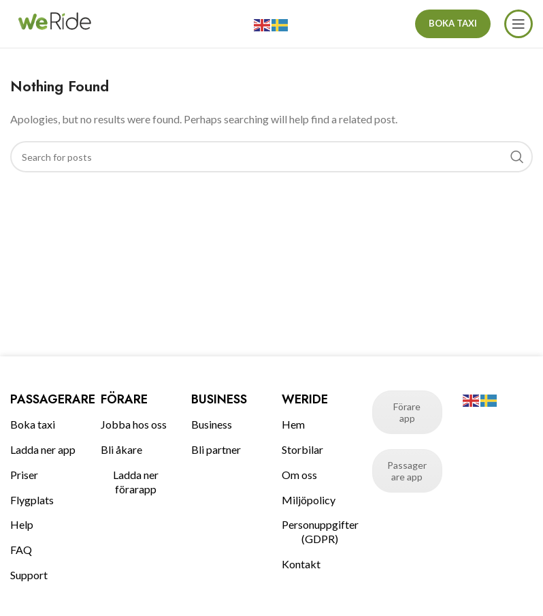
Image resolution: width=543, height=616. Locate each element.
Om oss (299, 474)
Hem (293, 424)
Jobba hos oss (134, 424)
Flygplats (32, 499)
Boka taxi (32, 424)
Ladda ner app (43, 449)
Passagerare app (407, 470)
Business (211, 424)
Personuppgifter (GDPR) (317, 531)
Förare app (407, 412)
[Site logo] (54, 22)
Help (21, 524)
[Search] (271, 156)
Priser (24, 474)
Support (29, 574)
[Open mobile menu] (518, 23)
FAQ (21, 549)
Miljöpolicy (308, 499)
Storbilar (302, 449)
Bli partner (216, 449)
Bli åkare (121, 449)
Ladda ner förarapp (136, 481)
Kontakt (301, 563)
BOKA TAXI (453, 23)
